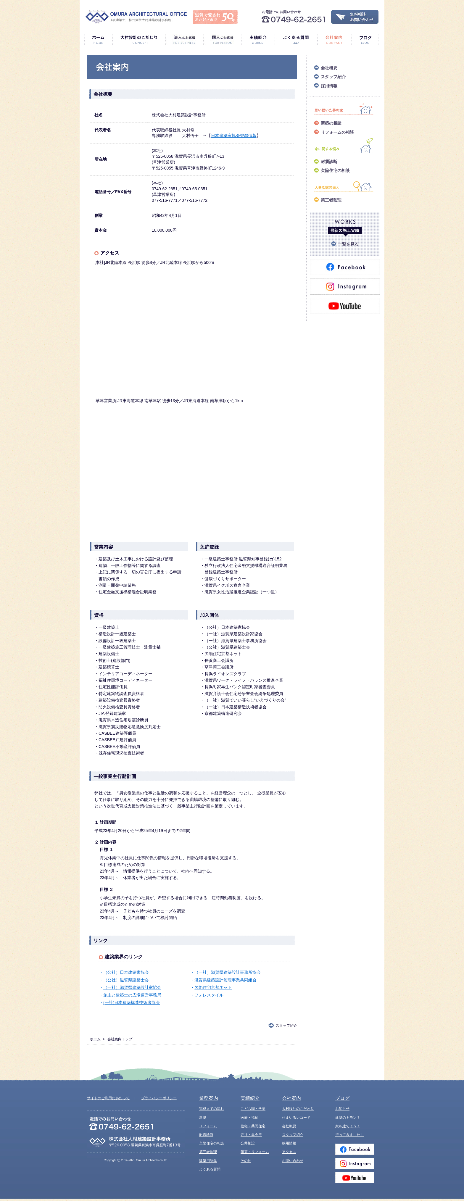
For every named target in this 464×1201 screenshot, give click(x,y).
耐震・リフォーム (255, 1152)
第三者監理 (331, 200)
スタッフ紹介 (286, 1025)
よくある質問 (296, 39)
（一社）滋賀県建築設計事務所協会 (227, 972)
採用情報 (329, 85)
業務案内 (208, 1098)
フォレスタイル (208, 995)
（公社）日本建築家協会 (126, 972)
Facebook (354, 1149)
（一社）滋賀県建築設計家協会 (132, 987)
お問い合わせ (292, 1161)
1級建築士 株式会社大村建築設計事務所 (136, 17)
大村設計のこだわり (138, 39)
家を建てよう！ (347, 1126)
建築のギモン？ (347, 1117)
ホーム (98, 39)
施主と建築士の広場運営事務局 (132, 995)
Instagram (354, 1163)
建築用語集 (208, 1161)
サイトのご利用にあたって (108, 1098)
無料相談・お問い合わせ (354, 17)
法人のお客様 (184, 39)
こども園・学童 (253, 1109)
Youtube (354, 1177)
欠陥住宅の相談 (335, 170)
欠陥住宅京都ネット (213, 987)
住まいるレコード (296, 1117)
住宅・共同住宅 (253, 1126)
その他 (246, 1161)
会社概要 (329, 67)
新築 (202, 1117)
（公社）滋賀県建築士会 (126, 980)
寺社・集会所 (251, 1135)
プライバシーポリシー (159, 1098)
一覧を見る (348, 244)
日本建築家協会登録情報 (234, 135)
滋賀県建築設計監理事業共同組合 (225, 980)
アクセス (289, 1152)
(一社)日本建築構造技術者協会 (131, 1002)
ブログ (364, 39)
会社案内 (334, 39)
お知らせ (342, 1109)
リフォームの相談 (337, 132)
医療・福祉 (249, 1117)
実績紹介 (258, 39)
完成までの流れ (211, 1109)
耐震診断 (329, 161)
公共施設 (248, 1143)
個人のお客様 (222, 39)
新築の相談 (331, 123)
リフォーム (208, 1126)
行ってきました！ (349, 1135)
